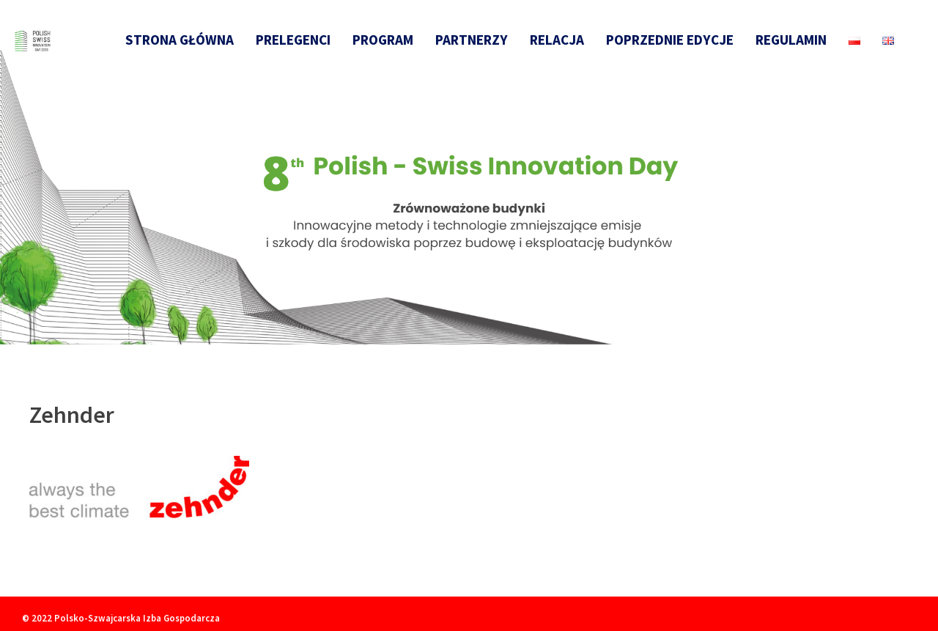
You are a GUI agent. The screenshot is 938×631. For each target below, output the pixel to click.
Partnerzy (471, 39)
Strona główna (179, 39)
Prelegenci (293, 39)
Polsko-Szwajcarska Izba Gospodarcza (137, 618)
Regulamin (791, 39)
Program (382, 39)
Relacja (557, 39)
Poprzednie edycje (670, 39)
